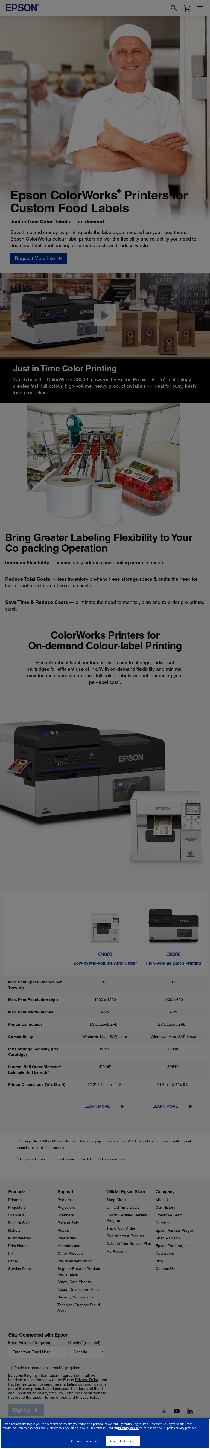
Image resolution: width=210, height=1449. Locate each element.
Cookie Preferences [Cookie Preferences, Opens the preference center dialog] (84, 1441)
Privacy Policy (128, 1428)
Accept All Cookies (122, 1441)
